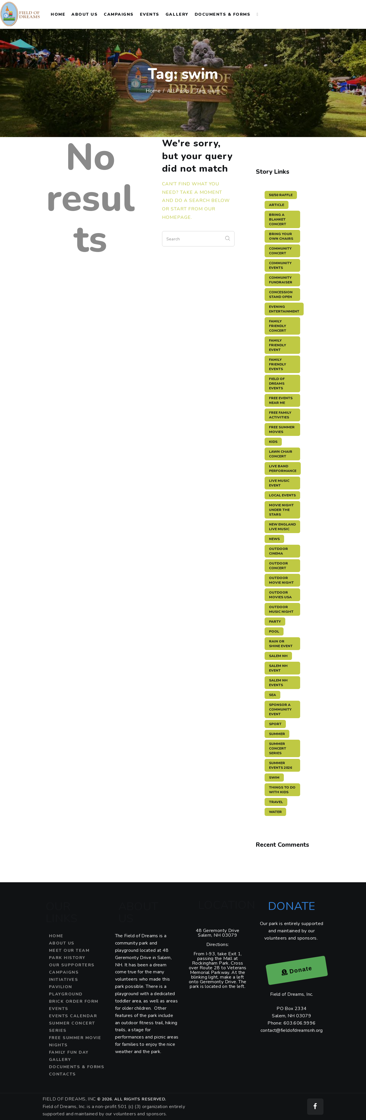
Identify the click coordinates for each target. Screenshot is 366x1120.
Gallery (60, 1059)
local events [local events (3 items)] (282, 495)
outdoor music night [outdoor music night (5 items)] (281, 609)
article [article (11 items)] (276, 205)
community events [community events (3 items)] (280, 265)
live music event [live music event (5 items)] (279, 483)
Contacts (62, 1074)
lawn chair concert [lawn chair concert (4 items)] (280, 454)
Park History (67, 958)
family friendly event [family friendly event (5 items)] (277, 345)
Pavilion (60, 987)
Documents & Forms (77, 1067)
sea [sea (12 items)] (272, 695)
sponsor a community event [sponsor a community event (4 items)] (280, 709)
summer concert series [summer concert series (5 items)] (277, 748)
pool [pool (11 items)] (274, 631)
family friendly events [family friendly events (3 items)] (277, 364)
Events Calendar (73, 1016)
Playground (66, 994)
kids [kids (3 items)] (273, 441)
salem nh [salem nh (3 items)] (278, 656)
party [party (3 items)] (275, 621)
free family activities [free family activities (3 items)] (280, 415)
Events (58, 1008)
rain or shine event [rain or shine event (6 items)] (281, 643)
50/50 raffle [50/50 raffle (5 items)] (281, 195)
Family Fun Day (69, 1052)
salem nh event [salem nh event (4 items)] (278, 668)
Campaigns (64, 972)
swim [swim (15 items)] (274, 777)
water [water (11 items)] (275, 812)
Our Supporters (72, 965)
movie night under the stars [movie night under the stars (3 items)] (281, 510)
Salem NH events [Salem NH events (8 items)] (278, 682)
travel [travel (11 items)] (276, 802)
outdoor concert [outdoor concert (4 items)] (278, 565)
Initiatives (63, 979)
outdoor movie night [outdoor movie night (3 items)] (281, 580)
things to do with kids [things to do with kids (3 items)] (282, 789)
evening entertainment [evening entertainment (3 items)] (284, 309)
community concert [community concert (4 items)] (280, 250)
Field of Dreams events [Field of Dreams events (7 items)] (277, 384)
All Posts (178, 90)
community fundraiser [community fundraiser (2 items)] (280, 280)
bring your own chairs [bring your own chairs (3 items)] (281, 236)
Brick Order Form (73, 1001)
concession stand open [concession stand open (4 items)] (281, 294)
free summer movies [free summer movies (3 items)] (282, 429)
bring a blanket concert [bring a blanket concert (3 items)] (277, 219)
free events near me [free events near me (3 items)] (281, 400)
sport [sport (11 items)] (275, 724)
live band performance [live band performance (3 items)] (282, 468)
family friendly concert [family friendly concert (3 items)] (277, 326)
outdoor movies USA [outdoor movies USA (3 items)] (280, 594)
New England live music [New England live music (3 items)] (282, 526)
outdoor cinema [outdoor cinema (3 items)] (278, 551)
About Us (62, 943)
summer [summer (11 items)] (277, 734)
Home (153, 90)
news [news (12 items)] (274, 539)
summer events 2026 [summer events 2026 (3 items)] (280, 765)
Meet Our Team (69, 950)
